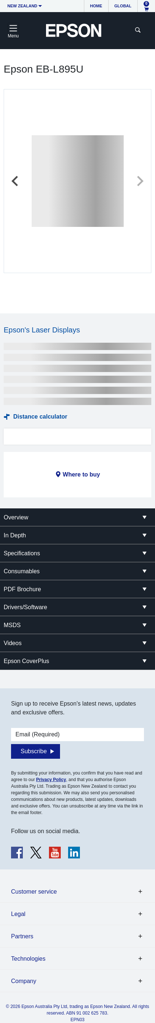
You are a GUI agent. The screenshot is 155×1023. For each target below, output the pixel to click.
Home (96, 6)
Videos (13, 643)
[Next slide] (139, 181)
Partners (22, 936)
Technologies (28, 959)
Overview (16, 517)
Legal (18, 914)
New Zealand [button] (22, 6)
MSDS (12, 625)
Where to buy (81, 474)
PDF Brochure (22, 589)
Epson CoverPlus (26, 661)
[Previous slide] (15, 181)
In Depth (15, 535)
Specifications (22, 553)
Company (23, 981)
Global (123, 6)
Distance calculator (40, 416)
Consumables (22, 571)
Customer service (34, 891)
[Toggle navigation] (13, 30)
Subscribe (34, 751)
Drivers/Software (25, 607)
